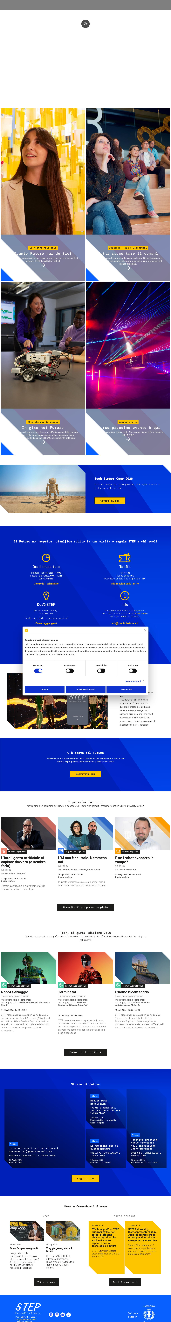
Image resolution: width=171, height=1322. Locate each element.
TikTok (68, 1314)
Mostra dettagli (133, 681)
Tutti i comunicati (125, 1282)
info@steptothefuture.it (125, 623)
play (85, 24)
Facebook (51, 1314)
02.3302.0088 (139, 613)
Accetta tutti (126, 689)
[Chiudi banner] (145, 630)
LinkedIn (62, 1314)
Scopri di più (110, 500)
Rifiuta (44, 689)
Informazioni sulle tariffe (125, 583)
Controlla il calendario (46, 583)
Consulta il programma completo (85, 907)
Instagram (57, 1314)
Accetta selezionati (85, 689)
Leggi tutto (85, 1178)
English (132, 1316)
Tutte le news (46, 1282)
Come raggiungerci (46, 623)
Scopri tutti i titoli (85, 1052)
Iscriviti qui (85, 774)
